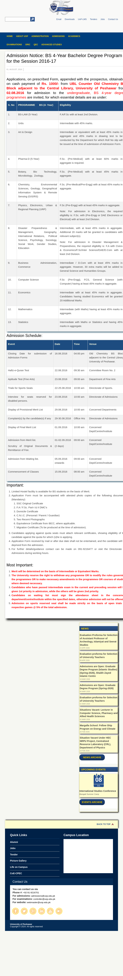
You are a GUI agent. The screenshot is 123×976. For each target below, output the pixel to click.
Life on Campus (19, 867)
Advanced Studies (51, 44)
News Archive (92, 757)
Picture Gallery (18, 860)
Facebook (16, 911)
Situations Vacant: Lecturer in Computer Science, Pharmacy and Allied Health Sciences (98, 713)
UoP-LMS (82, 19)
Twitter (24, 911)
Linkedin (42, 911)
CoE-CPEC (16, 873)
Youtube (50, 911)
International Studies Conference (97, 791)
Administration (40, 36)
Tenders (93, 19)
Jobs (102, 19)
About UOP (22, 36)
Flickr (59, 911)
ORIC (27, 44)
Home (10, 36)
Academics (74, 36)
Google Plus (33, 911)
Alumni (14, 842)
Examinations (14, 44)
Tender (14, 854)
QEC (36, 44)
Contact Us (113, 19)
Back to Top (103, 824)
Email (58, 19)
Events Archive (92, 802)
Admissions (58, 36)
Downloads (70, 19)
